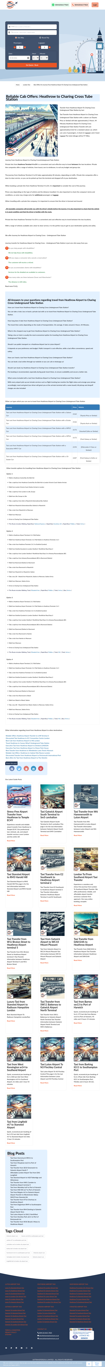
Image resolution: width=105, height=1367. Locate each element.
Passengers (18, 43)
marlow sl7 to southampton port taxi (16, 1240)
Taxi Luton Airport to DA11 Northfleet (24, 1214)
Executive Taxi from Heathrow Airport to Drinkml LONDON (27, 745)
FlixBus (72, 524)
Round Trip (45, 38)
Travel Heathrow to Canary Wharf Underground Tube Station (27, 743)
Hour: (35, 56)
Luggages (41, 43)
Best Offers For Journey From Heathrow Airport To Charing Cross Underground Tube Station (61, 85)
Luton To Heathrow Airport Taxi (15, 1291)
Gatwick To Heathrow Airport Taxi (15, 1316)
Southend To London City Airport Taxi (49, 1302)
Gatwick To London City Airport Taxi (16, 1324)
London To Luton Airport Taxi (46, 1313)
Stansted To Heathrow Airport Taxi (80, 1322)
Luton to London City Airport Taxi (15, 1296)
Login (95, 5)
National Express (39, 524)
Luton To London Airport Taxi (14, 1299)
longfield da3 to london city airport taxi (17, 1261)
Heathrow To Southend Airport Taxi (81, 1302)
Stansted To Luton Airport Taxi (79, 1310)
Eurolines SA (58, 524)
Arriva (82, 524)
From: (13, 26)
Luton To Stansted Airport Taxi (14, 1288)
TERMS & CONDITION (12, 1330)
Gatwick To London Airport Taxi (15, 1310)
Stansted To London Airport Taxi (80, 1316)
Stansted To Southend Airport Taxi (80, 1313)
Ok (89, 1364)
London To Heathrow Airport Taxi (47, 1319)
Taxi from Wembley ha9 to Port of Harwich (25, 1187)
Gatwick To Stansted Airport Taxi (15, 1313)
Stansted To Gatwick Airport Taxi (80, 1319)
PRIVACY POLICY (11, 1332)
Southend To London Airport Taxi (47, 1288)
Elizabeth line (35, 590)
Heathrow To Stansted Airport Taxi (80, 1296)
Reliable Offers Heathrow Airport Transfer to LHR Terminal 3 (27, 736)
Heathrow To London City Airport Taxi (81, 1288)
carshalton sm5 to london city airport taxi (18, 1244)
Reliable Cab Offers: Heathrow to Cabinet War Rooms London (28, 753)
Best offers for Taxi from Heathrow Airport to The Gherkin (26, 758)
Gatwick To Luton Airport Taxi (14, 1319)
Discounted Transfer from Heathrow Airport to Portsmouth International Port (33, 755)
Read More (11, 841)
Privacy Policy (97, 1364)
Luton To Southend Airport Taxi (15, 1293)
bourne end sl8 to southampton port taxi (32, 1236)
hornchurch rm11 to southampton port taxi (18, 1253)
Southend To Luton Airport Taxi (47, 1296)
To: (12, 32)
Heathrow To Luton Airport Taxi (79, 1299)
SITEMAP (8, 1334)
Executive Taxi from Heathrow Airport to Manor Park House (27, 748)
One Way (21, 38)
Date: (11, 53)
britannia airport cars (12, 1236)
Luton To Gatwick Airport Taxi (14, 1302)
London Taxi (26, 85)
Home (18, 85)
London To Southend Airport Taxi (47, 1316)
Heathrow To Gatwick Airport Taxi (80, 1293)
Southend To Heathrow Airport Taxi (48, 1299)
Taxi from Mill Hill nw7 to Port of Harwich (25, 1190)
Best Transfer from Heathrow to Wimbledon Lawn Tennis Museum (29, 750)
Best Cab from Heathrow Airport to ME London (23, 741)
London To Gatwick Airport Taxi (47, 1322)
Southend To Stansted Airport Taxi (48, 1293)
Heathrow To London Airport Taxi (80, 1291)
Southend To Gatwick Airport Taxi (47, 1291)
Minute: (44, 56)
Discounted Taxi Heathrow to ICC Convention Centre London (28, 738)
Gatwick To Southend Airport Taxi (15, 1322)
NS (59, 652)
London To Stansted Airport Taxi (47, 1310)
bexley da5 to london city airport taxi (16, 1248)
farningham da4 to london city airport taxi (18, 1257)
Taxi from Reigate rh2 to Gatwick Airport (24, 1192)
